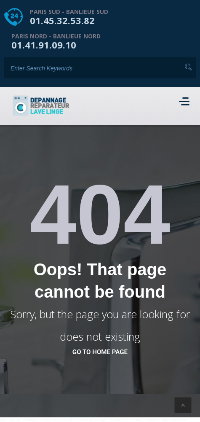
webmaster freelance (141, 420)
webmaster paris (72, 420)
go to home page (100, 352)
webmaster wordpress (39, 420)
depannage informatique (107, 420)
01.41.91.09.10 (43, 44)
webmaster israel (174, 420)
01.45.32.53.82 (62, 20)
